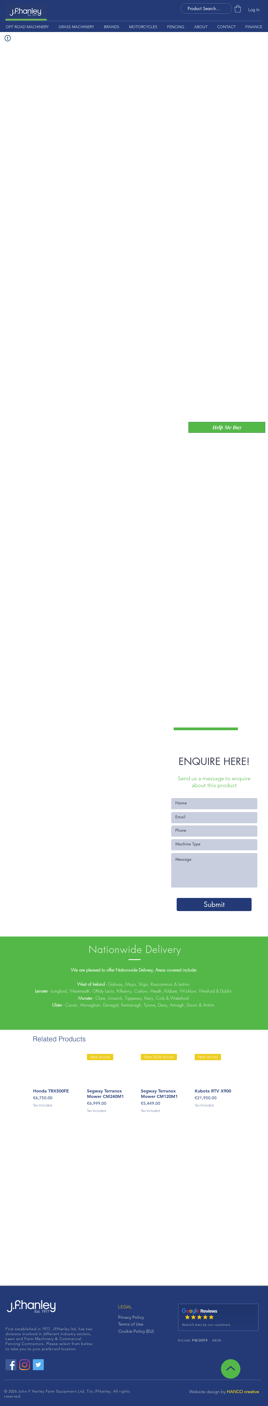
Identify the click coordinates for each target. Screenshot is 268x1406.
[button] (238, 8)
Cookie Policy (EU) (136, 1331)
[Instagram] (24, 1364)
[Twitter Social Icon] (38, 1364)
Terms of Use (130, 1324)
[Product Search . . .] (204, 9)
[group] (134, 1086)
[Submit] (214, 904)
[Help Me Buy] (226, 427)
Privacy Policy (131, 1317)
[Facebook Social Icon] (10, 1364)
